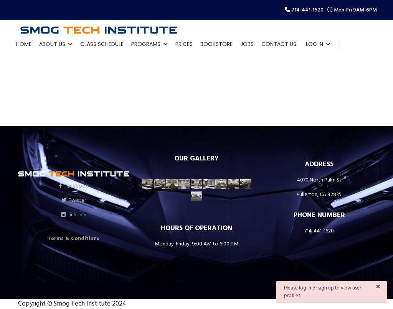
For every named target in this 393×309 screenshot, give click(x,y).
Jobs (247, 44)
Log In (314, 44)
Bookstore (216, 44)
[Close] (378, 287)
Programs (145, 44)
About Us (52, 44)
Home (23, 44)
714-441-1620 (307, 10)
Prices (184, 44)
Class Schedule (102, 44)
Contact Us (278, 44)
